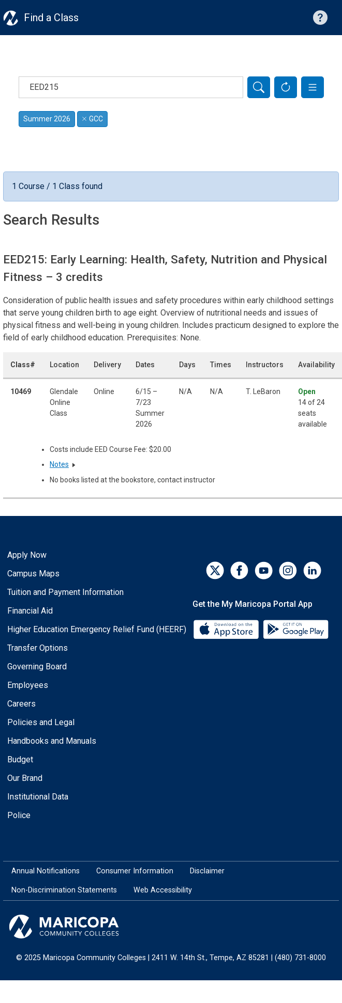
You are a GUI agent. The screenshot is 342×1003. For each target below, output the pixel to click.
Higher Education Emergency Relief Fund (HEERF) (96, 629)
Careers (21, 704)
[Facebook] (239, 570)
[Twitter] (215, 570)
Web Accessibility (162, 890)
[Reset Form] (285, 87)
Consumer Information (134, 871)
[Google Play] (295, 629)
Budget (20, 759)
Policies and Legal (41, 722)
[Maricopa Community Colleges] (171, 926)
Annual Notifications (45, 871)
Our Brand (24, 778)
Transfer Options (37, 648)
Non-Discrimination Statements (64, 890)
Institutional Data (37, 797)
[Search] (258, 87)
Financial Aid (30, 611)
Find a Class (51, 17)
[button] (312, 87)
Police (19, 815)
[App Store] (227, 629)
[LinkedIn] (312, 570)
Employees (27, 685)
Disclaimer (207, 871)
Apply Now (27, 555)
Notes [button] (59, 464)
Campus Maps (33, 573)
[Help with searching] (320, 17)
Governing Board (37, 666)
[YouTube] (264, 570)
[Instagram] (288, 570)
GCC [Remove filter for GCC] (92, 119)
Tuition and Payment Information (65, 592)
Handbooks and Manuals (51, 741)
